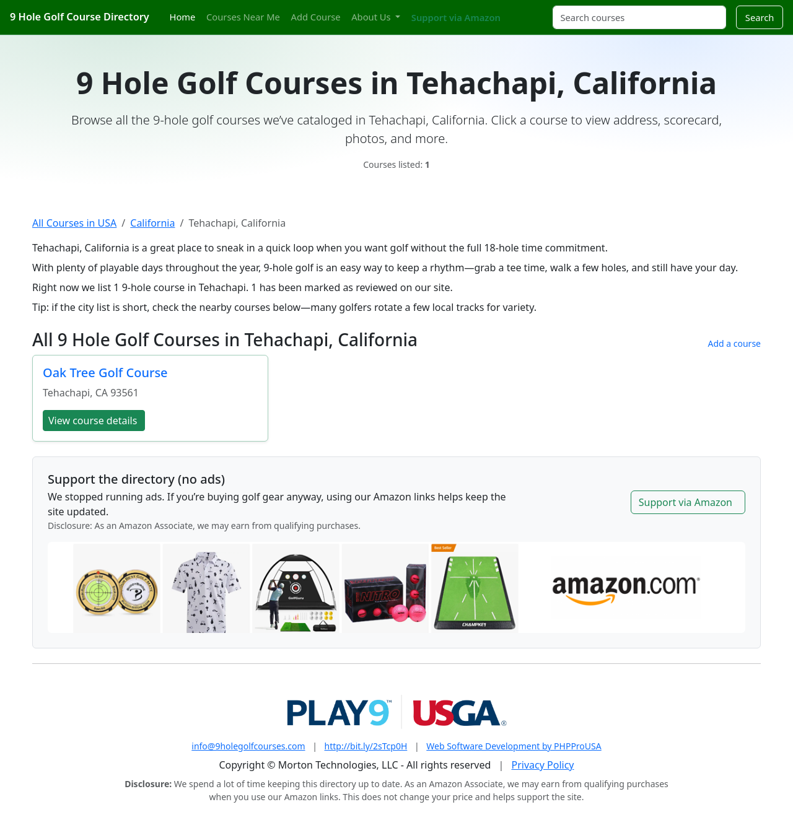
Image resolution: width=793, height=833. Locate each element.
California (152, 223)
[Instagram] (524, 10)
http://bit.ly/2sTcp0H (366, 746)
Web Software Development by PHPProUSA (513, 746)
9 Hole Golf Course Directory (79, 17)
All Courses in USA (74, 223)
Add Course (316, 17)
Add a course (734, 343)
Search (759, 17)
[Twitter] (514, 10)
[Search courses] (639, 17)
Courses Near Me (243, 17)
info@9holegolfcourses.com (248, 746)
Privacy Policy (543, 765)
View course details (92, 420)
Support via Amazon (456, 17)
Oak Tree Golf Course (105, 372)
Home (183, 17)
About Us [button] (372, 17)
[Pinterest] (535, 10)
